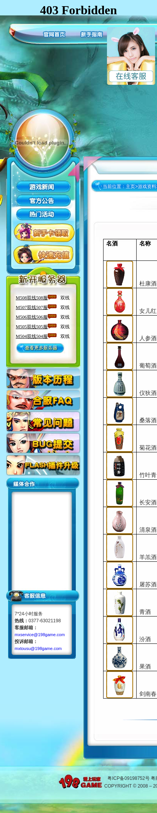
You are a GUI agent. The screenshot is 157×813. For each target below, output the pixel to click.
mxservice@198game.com (40, 634)
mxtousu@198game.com (38, 648)
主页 (130, 186)
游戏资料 (147, 186)
